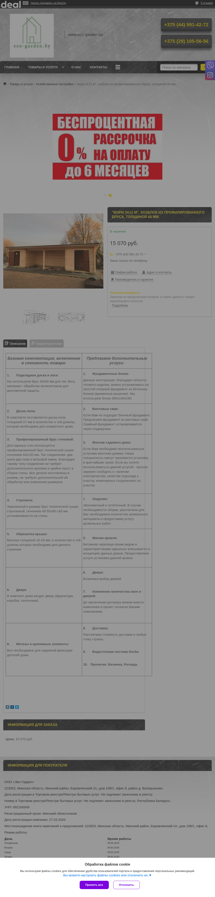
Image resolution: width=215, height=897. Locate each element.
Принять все (94, 884)
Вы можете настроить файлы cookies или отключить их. (106, 875)
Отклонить (126, 884)
